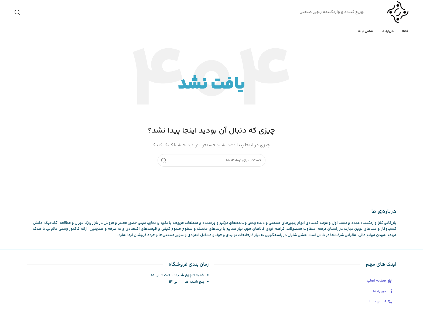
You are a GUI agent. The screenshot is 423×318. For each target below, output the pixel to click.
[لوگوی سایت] (397, 12)
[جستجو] (17, 12)
